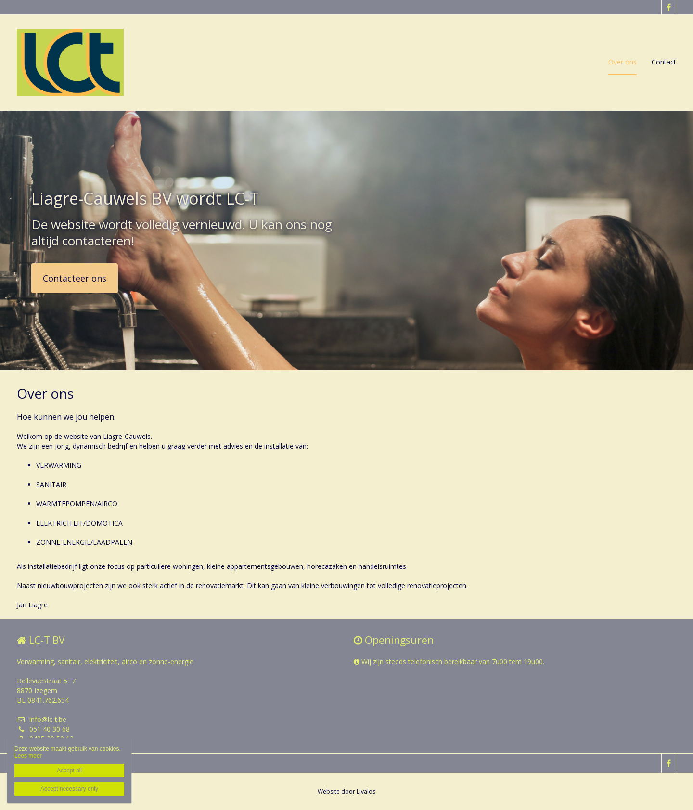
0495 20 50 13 (45, 738)
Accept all (69, 770)
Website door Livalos (346, 791)
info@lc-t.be (41, 719)
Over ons (622, 61)
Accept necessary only (69, 788)
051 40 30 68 (43, 728)
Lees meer (28, 755)
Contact (664, 61)
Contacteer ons (74, 278)
